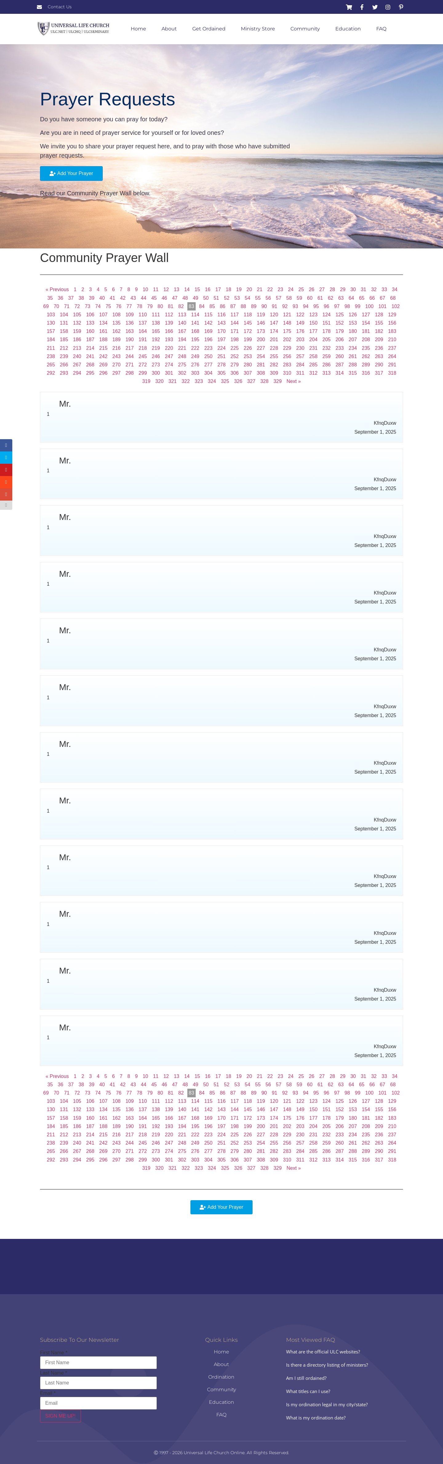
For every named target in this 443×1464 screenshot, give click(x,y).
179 (340, 331)
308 (261, 373)
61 (320, 298)
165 (156, 331)
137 (143, 323)
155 (379, 323)
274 (169, 364)
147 (274, 323)
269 (103, 364)
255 (274, 356)
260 (340, 356)
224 (222, 348)
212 (64, 348)
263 (379, 356)
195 (195, 339)
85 (212, 306)
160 (90, 331)
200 (261, 339)
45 (154, 298)
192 (156, 339)
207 (353, 339)
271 (130, 364)
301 (169, 373)
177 (313, 331)
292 (51, 373)
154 (366, 323)
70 (56, 306)
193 (169, 339)
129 (392, 314)
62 (330, 298)
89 (254, 306)
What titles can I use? (308, 1391)
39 (91, 298)
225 (234, 348)
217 (130, 348)
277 (208, 364)
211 (51, 348)
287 (340, 364)
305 (222, 373)
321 (173, 381)
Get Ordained (208, 29)
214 (90, 348)
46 (164, 298)
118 (248, 314)
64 (351, 298)
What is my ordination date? (315, 1418)
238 (51, 356)
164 (143, 331)
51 (216, 298)
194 (182, 339)
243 (116, 356)
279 (234, 364)
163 (130, 331)
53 (237, 298)
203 (300, 339)
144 (234, 323)
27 (322, 289)
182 (379, 331)
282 (274, 364)
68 (393, 298)
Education (348, 29)
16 (207, 289)
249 (195, 356)
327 (251, 381)
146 (261, 323)
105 (77, 314)
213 (77, 348)
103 (51, 314)
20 (249, 289)
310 (287, 373)
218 (143, 348)
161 (103, 331)
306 (234, 373)
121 (287, 314)
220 (169, 348)
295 (90, 373)
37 (71, 298)
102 (396, 306)
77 (129, 306)
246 (156, 356)
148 (287, 323)
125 (340, 314)
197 (222, 339)
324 (212, 381)
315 (353, 373)
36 (60, 298)
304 (208, 373)
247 (169, 356)
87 (233, 306)
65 (362, 298)
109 (130, 314)
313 (326, 373)
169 (208, 331)
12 (166, 289)
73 (87, 306)
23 (280, 289)
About (169, 29)
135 (116, 323)
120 (274, 314)
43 (133, 298)
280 (248, 364)
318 (392, 373)
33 (384, 289)
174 (274, 331)
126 (353, 314)
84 (202, 306)
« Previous (57, 289)
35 (50, 298)
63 (341, 298)
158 (64, 331)
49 (195, 298)
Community (305, 29)
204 (313, 339)
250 (208, 356)
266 (64, 364)
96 (326, 306)
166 (169, 331)
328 (264, 381)
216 (116, 348)
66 (372, 298)
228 (274, 348)
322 (186, 381)
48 (185, 298)
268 (90, 364)
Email (48, 1393)
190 (130, 339)
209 (379, 339)
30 (353, 289)
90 (264, 306)
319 (146, 381)
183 (392, 331)
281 (261, 364)
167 (182, 331)
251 (222, 356)
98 (347, 306)
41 (112, 298)
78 (139, 306)
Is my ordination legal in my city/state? (327, 1404)
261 (353, 356)
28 (332, 289)
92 (285, 306)
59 (299, 298)
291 (392, 364)
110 (143, 314)
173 (261, 331)
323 (199, 381)
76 (119, 306)
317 (379, 373)
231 (313, 348)
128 (379, 314)
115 (208, 314)
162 (116, 331)
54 (247, 298)
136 (130, 323)
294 (77, 373)
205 (326, 339)
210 (392, 339)
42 (123, 298)
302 (182, 373)
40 (102, 298)
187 (90, 339)
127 (366, 314)
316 (366, 373)
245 (143, 356)
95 (316, 306)
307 (248, 373)
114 (195, 314)
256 (287, 356)
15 (197, 289)
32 (374, 289)
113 (182, 314)
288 (353, 364)
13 (176, 289)
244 (130, 356)
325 (225, 381)
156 (392, 323)
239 (64, 356)
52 (226, 298)
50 (206, 298)
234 (353, 348)
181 (366, 331)
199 (248, 339)
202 (287, 339)
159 (77, 331)
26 (311, 289)
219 (156, 348)
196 (208, 339)
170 (222, 331)
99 (358, 306)
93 (295, 306)
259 (326, 356)
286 (326, 364)
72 (77, 306)
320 (159, 381)
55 (258, 298)
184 (51, 339)
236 (379, 348)
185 (64, 339)
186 (77, 339)
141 (195, 323)
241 (90, 356)
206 (340, 339)
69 (46, 306)
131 (64, 323)
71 (67, 306)
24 (290, 289)
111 (156, 314)
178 (326, 331)
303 (195, 373)
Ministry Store (258, 29)
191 (143, 339)
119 (261, 314)
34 (394, 289)
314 (340, 373)
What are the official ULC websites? (323, 1352)
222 (195, 348)
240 (77, 356)
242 (103, 356)
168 (195, 331)
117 (234, 314)
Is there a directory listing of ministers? (327, 1365)
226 (248, 348)
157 (51, 331)
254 (261, 356)
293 (64, 373)
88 (243, 306)
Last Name (53, 1373)
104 (64, 314)
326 (238, 381)
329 (277, 381)
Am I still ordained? (306, 1378)
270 (116, 364)
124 (326, 314)
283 (287, 364)
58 (289, 298)
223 (208, 348)
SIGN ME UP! (60, 1416)
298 (130, 373)
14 (187, 289)
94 (306, 306)
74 (98, 306)
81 (171, 306)
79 (150, 306)
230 (300, 348)
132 (77, 323)
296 (103, 373)
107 (103, 314)
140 (182, 323)
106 (90, 314)
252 (234, 356)
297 (116, 373)
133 (90, 323)
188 (103, 339)
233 (340, 348)
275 (182, 364)
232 (326, 348)
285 (313, 364)
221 (182, 348)
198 (234, 339)
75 (108, 306)
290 (379, 364)
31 (363, 289)
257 (300, 356)
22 (270, 289)
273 (156, 364)
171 (234, 331)
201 (274, 339)
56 (268, 298)
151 (326, 323)
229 (287, 348)
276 (195, 364)
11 (155, 289)
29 (342, 289)
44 (143, 298)
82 (181, 306)
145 (248, 323)
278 (222, 364)
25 (301, 289)
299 (143, 373)
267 (77, 364)
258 (313, 356)
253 (248, 356)
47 (175, 298)
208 (366, 339)
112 (169, 314)
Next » (294, 381)
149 (300, 323)
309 (274, 373)
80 (160, 306)
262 (366, 356)
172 (248, 331)
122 (300, 314)
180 (353, 331)
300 (156, 373)
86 (222, 306)
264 (392, 356)
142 (208, 323)
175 (287, 331)
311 (300, 373)
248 (182, 356)
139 (169, 323)
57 (278, 298)
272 (143, 364)
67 (382, 298)
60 (310, 298)
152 (340, 323)
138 (156, 323)
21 (259, 289)
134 (103, 323)
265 (51, 364)
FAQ (381, 29)
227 (261, 348)
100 (369, 306)
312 (313, 373)
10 (145, 289)
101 (382, 306)
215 (103, 348)
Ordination (221, 1377)
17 (218, 289)
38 (81, 298)
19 (239, 289)
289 (366, 364)
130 (51, 323)
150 (313, 323)
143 (222, 323)
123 (313, 314)
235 (366, 348)
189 (116, 339)
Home (138, 29)
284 (300, 364)
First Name (53, 1352)
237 (392, 348)
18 (228, 289)
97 (337, 306)
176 (300, 331)
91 (274, 306)
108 (116, 314)
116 (222, 314)
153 (353, 323)
